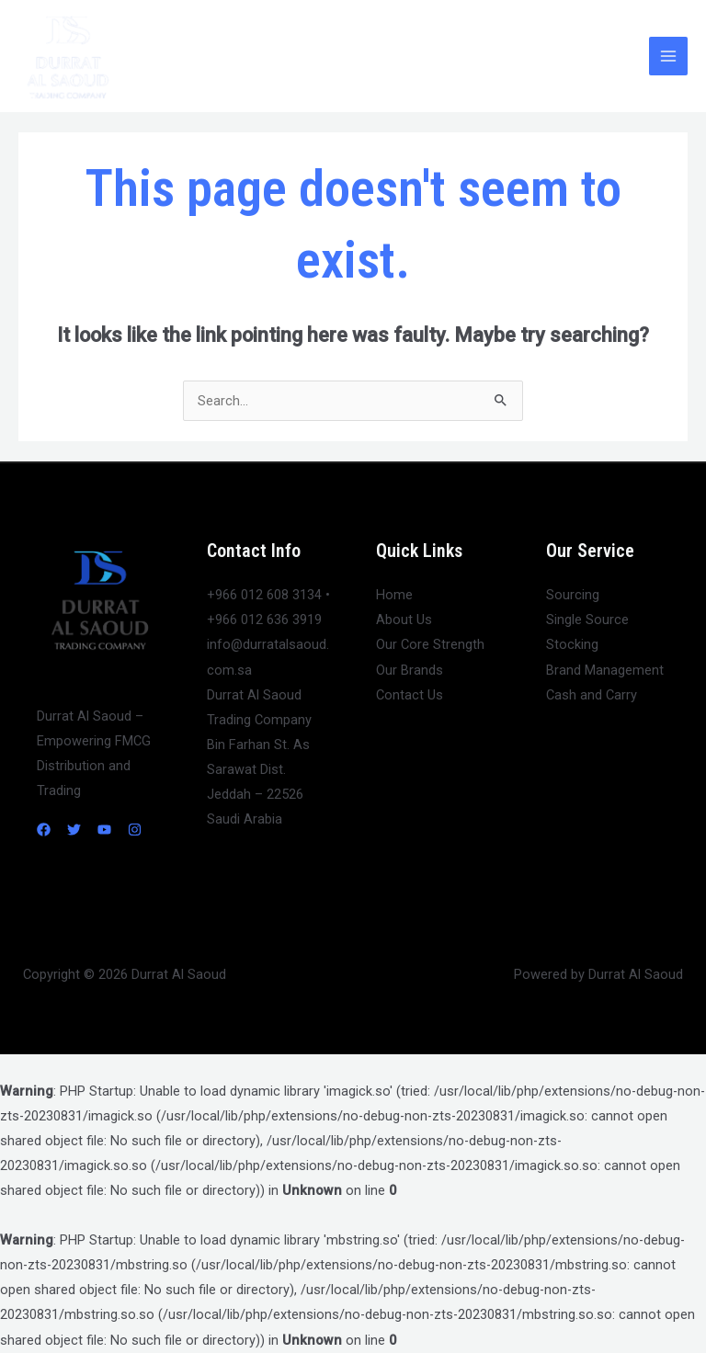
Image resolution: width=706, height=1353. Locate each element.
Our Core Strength (430, 644)
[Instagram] (135, 829)
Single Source (587, 619)
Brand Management (605, 670)
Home (394, 594)
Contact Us (409, 695)
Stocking (572, 644)
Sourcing (572, 594)
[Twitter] (74, 829)
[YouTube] (104, 829)
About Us (404, 619)
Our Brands (409, 670)
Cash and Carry (591, 695)
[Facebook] (44, 829)
